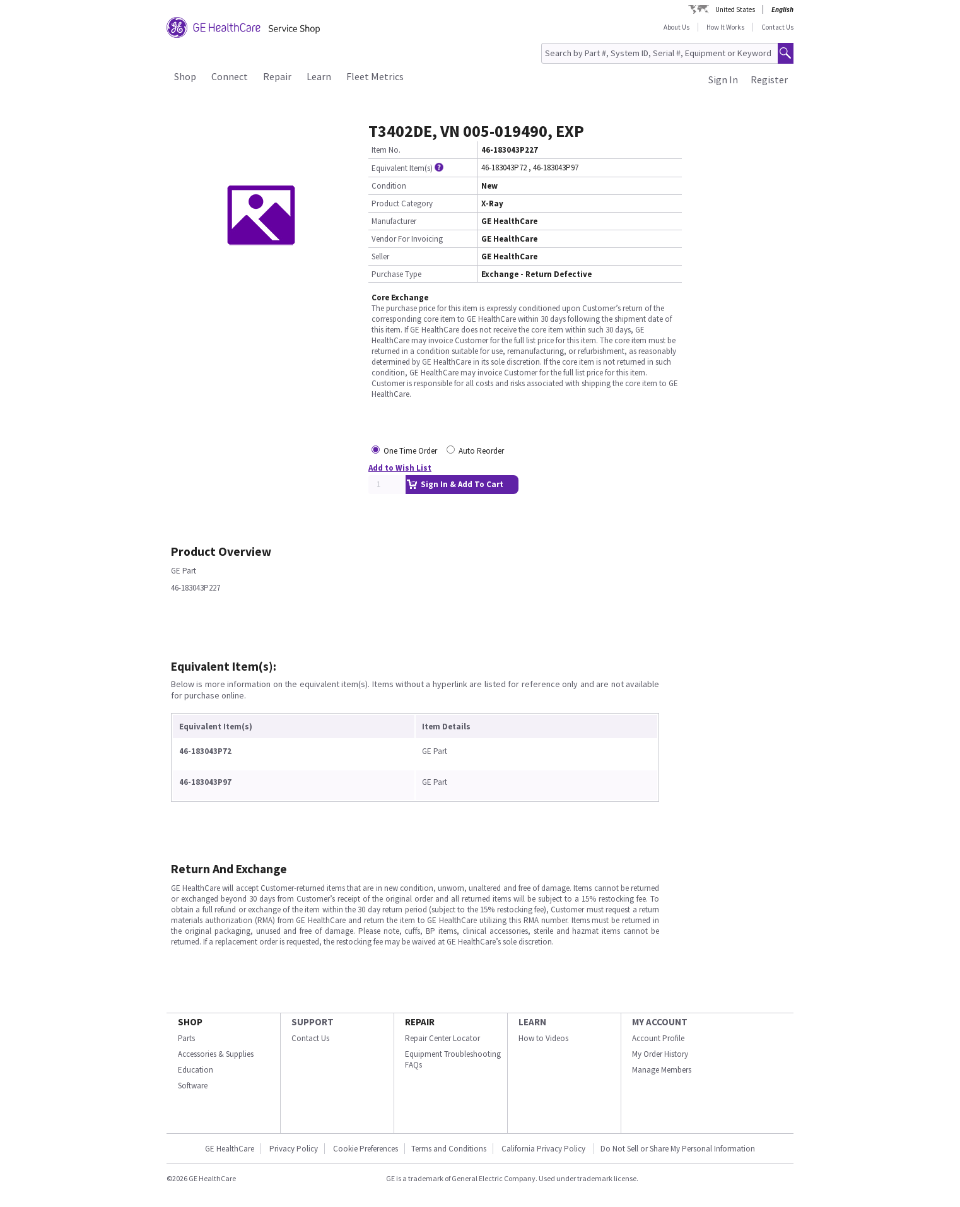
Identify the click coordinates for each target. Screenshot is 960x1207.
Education (195, 1069)
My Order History (660, 1054)
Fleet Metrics (375, 76)
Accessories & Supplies (216, 1054)
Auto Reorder (481, 450)
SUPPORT (312, 1022)
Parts (186, 1038)
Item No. (386, 149)
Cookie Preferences (365, 1148)
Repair (277, 76)
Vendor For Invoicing (407, 238)
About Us (676, 27)
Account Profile (658, 1038)
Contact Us (777, 27)
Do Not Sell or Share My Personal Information (677, 1148)
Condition (389, 185)
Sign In (723, 79)
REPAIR (420, 1022)
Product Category (402, 203)
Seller (380, 256)
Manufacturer (394, 221)
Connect (229, 76)
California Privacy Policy (544, 1148)
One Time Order (410, 450)
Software (193, 1085)
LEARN (532, 1022)
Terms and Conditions (448, 1148)
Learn (319, 76)
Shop (185, 76)
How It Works (725, 27)
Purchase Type (396, 274)
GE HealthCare (229, 1148)
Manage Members (661, 1069)
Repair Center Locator (442, 1038)
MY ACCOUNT (660, 1022)
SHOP (190, 1022)
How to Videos (543, 1038)
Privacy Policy (293, 1148)
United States (735, 9)
